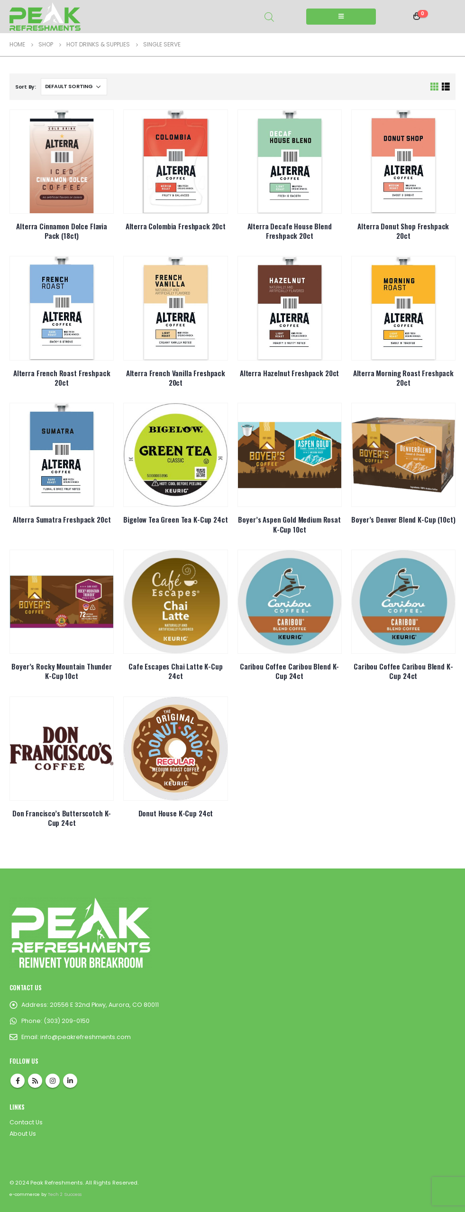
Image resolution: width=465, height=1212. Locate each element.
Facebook (17, 1081)
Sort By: (25, 86)
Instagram (53, 1081)
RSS (35, 1081)
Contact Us (26, 1122)
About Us (22, 1134)
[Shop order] (74, 86)
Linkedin (70, 1081)
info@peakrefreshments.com (85, 1037)
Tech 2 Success (65, 1194)
